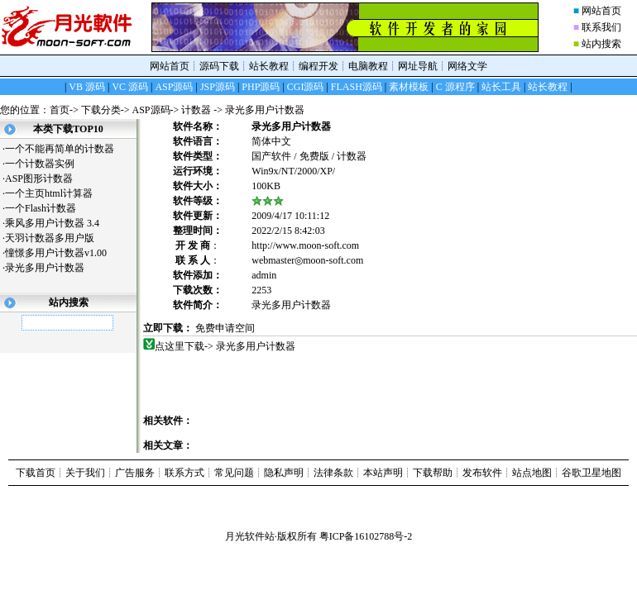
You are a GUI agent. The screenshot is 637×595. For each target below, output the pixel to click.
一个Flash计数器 (47, 208)
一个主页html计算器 (55, 193)
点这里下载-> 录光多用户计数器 (225, 346)
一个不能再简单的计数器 (66, 149)
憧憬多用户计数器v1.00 (62, 253)
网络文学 (467, 66)
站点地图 (532, 472)
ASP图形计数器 (45, 178)
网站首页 (601, 11)
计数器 (197, 110)
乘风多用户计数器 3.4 (52, 223)
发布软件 (482, 472)
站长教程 (269, 66)
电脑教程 (368, 66)
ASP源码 (151, 110)
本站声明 (383, 472)
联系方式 (184, 472)
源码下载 (219, 66)
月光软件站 (250, 536)
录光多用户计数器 (51, 268)
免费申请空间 (225, 328)
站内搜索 (601, 44)
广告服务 (135, 472)
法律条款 (333, 472)
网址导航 (418, 66)
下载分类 (101, 110)
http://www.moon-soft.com (305, 245)
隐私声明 (284, 472)
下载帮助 (433, 472)
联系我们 (601, 27)
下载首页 (35, 472)
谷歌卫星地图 (591, 472)
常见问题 (234, 472)
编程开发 (318, 66)
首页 (59, 110)
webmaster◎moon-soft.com (307, 260)
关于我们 (85, 472)
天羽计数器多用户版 (56, 238)
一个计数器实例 (46, 163)
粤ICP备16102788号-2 (366, 536)
